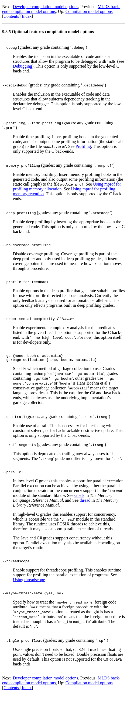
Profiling (83, 146)
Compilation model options (89, 11)
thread (85, 505)
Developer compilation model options (45, 6)
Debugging (22, 66)
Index (27, 16)
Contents (11, 16)
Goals (79, 500)
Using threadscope (29, 585)
